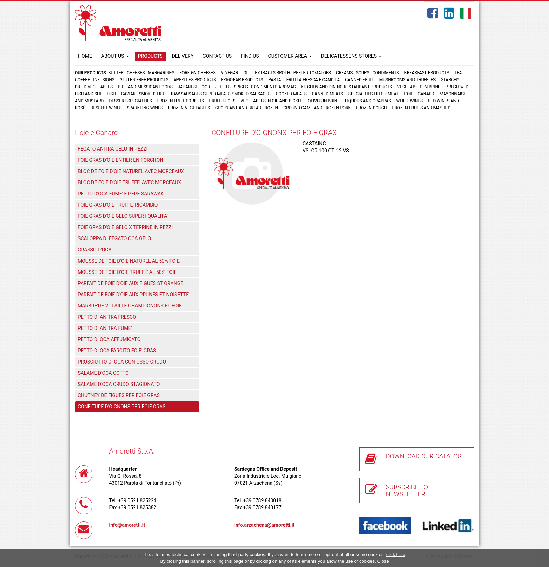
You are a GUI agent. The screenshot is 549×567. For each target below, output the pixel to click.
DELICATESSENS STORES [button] (351, 56)
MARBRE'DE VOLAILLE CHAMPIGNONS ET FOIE (130, 306)
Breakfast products (426, 72)
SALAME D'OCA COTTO (103, 373)
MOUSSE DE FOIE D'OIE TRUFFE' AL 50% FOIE (127, 272)
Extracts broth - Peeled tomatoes (293, 72)
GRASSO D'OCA (95, 250)
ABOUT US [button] (115, 56)
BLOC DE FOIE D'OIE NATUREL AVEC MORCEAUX (131, 171)
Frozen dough (371, 107)
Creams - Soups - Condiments (367, 72)
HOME (85, 56)
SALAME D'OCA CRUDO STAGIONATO (119, 384)
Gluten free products (144, 79)
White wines (409, 100)
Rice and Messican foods (145, 86)
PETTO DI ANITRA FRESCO (107, 317)
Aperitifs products (195, 79)
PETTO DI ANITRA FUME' (105, 328)
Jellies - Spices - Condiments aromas (255, 86)
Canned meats (327, 93)
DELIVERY (183, 56)
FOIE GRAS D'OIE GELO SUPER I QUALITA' (123, 216)
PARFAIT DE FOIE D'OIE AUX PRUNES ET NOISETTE (133, 294)
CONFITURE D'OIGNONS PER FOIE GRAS (122, 406)
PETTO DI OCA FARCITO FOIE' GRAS (117, 350)
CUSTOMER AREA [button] (290, 56)
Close (383, 561)
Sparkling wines (145, 107)
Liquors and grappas (368, 100)
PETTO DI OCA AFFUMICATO (109, 339)
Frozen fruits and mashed (421, 107)
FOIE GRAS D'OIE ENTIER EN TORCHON (120, 160)
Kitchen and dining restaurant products (346, 86)
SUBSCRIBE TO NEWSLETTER (407, 490)
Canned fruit (359, 79)
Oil (246, 72)
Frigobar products (242, 79)
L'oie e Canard (419, 93)
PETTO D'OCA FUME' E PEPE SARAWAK (121, 193)
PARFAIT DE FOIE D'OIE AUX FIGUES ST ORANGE (130, 283)
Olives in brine (324, 100)
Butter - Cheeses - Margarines (141, 72)
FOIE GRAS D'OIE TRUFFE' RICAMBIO (118, 205)
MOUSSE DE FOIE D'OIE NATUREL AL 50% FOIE (129, 261)
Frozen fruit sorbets (180, 100)
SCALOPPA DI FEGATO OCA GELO (114, 238)
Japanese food (194, 86)
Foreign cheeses (198, 72)
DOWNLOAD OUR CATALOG (424, 456)
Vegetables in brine (418, 86)
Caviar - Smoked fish (143, 93)
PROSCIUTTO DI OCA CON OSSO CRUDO (122, 362)
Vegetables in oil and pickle (272, 100)
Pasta (274, 79)
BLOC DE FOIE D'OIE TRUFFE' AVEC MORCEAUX (129, 182)
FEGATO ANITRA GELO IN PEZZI (112, 149)
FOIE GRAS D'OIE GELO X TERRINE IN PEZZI (125, 227)
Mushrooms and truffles (407, 79)
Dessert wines (106, 107)
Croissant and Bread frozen (246, 107)
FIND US (250, 56)
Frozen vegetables (189, 107)
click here (395, 554)
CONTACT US (217, 56)
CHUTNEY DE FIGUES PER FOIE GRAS (119, 395)
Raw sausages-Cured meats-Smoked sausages (221, 93)
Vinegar (229, 72)
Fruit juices (222, 100)
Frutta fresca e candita (313, 79)
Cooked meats (291, 93)
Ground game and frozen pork (317, 107)
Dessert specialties (130, 100)
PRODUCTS (150, 56)
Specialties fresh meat (373, 93)
